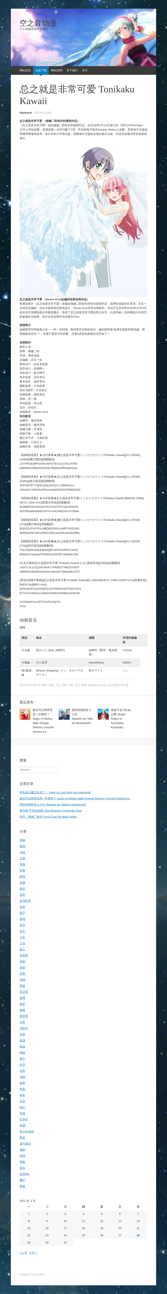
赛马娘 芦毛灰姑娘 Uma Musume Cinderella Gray (51, 810)
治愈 (22, 1070)
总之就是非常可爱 (118, 685)
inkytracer (26, 112)
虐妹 (22, 1149)
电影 (22, 1095)
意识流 (24, 991)
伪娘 (22, 840)
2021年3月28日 (43, 112)
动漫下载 (41, 70)
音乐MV (25, 1174)
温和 (22, 1083)
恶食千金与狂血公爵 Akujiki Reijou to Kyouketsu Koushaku (121, 718)
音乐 (22, 1168)
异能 (22, 961)
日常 (70, 685)
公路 (22, 858)
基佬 (22, 919)
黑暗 (22, 1186)
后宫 (22, 906)
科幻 (22, 1107)
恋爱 (64, 685)
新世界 (24, 1016)
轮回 (22, 1155)
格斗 (22, 1058)
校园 (22, 1052)
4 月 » (33, 1252)
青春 (22, 1161)
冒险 (22, 864)
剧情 (44, 685)
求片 (85, 70)
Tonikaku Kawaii (97, 685)
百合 (22, 1101)
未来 (22, 1034)
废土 (22, 949)
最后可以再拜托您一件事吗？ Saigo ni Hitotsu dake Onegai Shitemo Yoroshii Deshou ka (75, 798)
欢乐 (77, 685)
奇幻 (22, 925)
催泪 (22, 846)
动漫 (50, 685)
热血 (22, 1089)
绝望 (22, 1125)
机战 (22, 1040)
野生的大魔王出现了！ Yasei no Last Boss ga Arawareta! (55, 792)
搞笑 (22, 1004)
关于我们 (72, 70)
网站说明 (56, 70)
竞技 (22, 1113)
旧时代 (24, 1028)
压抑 (22, 894)
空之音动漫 (38, 23)
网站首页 (25, 70)
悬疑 (22, 985)
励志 (22, 888)
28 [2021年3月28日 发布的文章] (138, 1235)
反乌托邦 (25, 900)
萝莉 (22, 1137)
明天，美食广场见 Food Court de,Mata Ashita (48, 816)
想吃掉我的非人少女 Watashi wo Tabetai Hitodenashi (53, 804)
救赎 (22, 1010)
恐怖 (22, 979)
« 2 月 (23, 1252)
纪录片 (24, 1119)
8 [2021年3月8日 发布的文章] (29, 1221)
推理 (22, 998)
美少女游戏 (27, 1131)
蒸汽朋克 (25, 1143)
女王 (22, 931)
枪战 (22, 1046)
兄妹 (22, 852)
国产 (22, 913)
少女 (57, 685)
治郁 (22, 1076)
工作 (22, 943)
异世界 (24, 955)
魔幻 (22, 1180)
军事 (22, 870)
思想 (22, 967)
